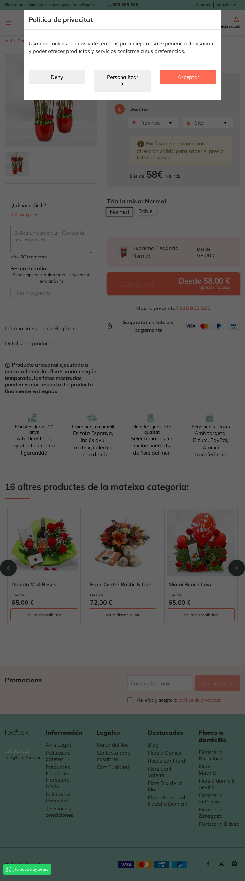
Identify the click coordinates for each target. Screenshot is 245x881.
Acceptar (188, 77)
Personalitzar (122, 81)
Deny (57, 77)
